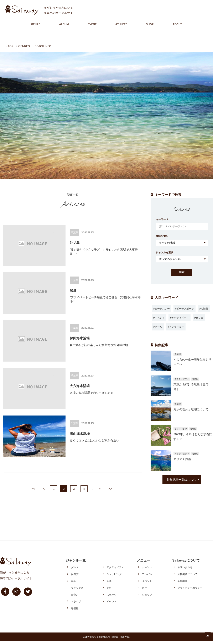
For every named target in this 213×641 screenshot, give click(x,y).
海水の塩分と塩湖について (190, 409)
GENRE (41, 24)
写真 (73, 580)
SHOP (146, 24)
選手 (144, 587)
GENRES (25, 46)
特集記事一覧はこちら (181, 479)
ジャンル (147, 567)
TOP (11, 46)
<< (33, 488)
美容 (108, 587)
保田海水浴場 (80, 338)
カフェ (199, 317)
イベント (160, 317)
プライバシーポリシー (189, 587)
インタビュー (176, 326)
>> (110, 488)
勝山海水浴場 (80, 433)
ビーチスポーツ (185, 308)
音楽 (108, 580)
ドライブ (76, 601)
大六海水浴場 (80, 386)
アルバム (147, 574)
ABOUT (171, 24)
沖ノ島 (75, 242)
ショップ (147, 594)
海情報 (204, 308)
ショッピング (113, 574)
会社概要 (182, 580)
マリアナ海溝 (182, 459)
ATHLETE (120, 24)
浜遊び (74, 574)
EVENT (93, 24)
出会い (74, 594)
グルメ (74, 567)
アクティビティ (180, 317)
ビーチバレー (162, 308)
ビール (158, 326)
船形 (73, 290)
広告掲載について (187, 574)
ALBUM (67, 24)
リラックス (77, 587)
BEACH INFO (45, 46)
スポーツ (111, 594)
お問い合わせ (184, 567)
